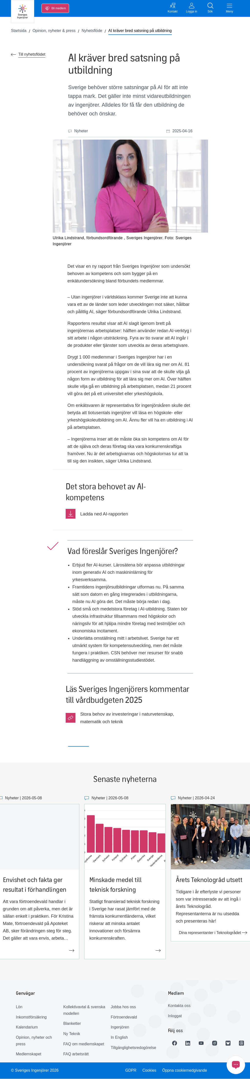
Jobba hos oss (123, 1007)
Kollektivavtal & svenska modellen (84, 1010)
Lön (19, 1007)
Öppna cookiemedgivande (185, 1071)
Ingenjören (120, 1027)
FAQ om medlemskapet (83, 1044)
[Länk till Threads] (243, 1043)
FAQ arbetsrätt (76, 1054)
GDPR (130, 1071)
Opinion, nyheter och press (34, 1041)
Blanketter (72, 1024)
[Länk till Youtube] (202, 1043)
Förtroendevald (124, 1017)
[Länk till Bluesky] (229, 1043)
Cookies (149, 1071)
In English (119, 1038)
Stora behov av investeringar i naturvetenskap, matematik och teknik (127, 718)
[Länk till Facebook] (174, 1043)
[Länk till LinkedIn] (188, 1043)
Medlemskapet (28, 1054)
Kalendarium (27, 1027)
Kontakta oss (179, 1006)
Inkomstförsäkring (31, 1017)
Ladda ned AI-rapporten (104, 514)
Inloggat (175, 1016)
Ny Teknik (71, 1034)
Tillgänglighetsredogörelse (132, 1048)
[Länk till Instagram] (215, 1043)
